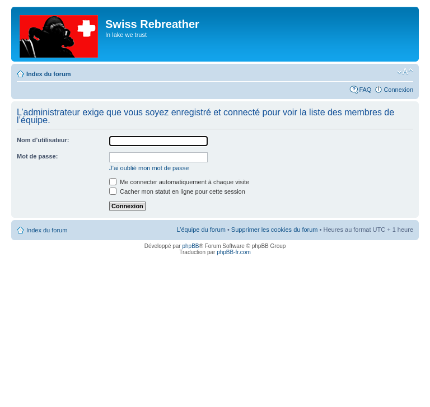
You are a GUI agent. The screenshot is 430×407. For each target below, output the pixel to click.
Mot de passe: (37, 156)
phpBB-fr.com (234, 252)
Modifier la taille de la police (405, 72)
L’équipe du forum (200, 229)
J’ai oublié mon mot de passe (149, 168)
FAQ (365, 89)
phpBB (190, 246)
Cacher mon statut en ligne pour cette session (177, 191)
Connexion (398, 89)
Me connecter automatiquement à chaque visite (179, 182)
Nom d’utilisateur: (43, 140)
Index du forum (48, 74)
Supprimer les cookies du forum (274, 229)
